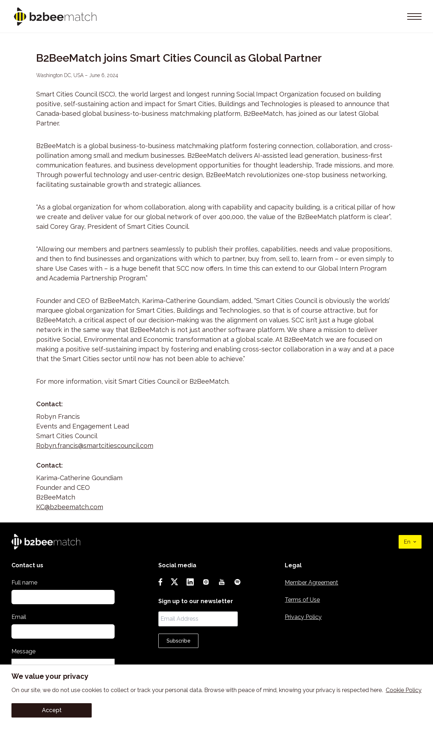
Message (23, 651)
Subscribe (179, 641)
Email (18, 617)
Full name (24, 582)
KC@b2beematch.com (69, 507)
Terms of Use (302, 599)
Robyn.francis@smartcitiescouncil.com (94, 445)
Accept (52, 710)
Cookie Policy (404, 690)
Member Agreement (311, 582)
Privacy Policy (303, 617)
